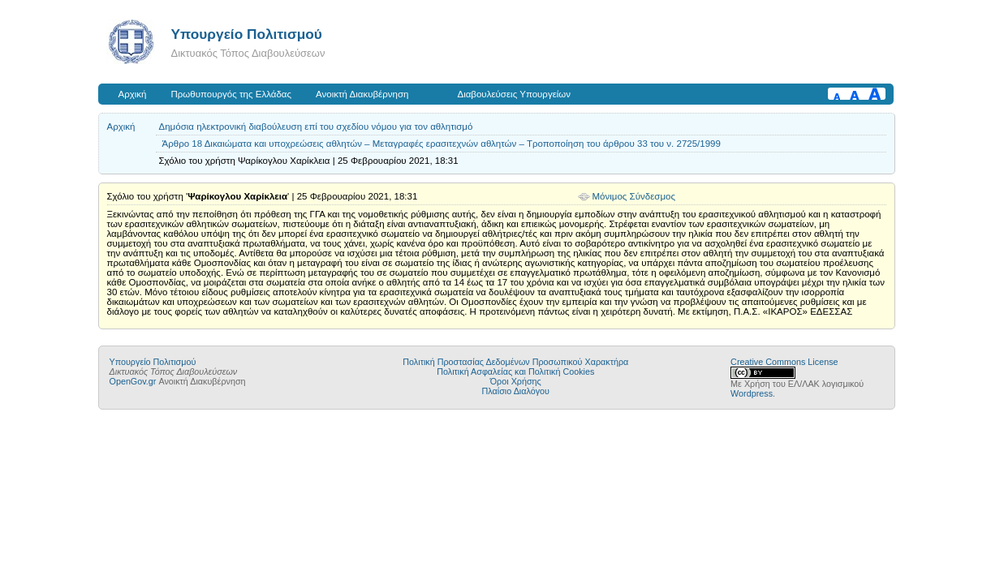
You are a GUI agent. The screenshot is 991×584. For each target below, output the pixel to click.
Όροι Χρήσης (515, 381)
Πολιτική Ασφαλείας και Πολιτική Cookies (515, 371)
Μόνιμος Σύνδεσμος (634, 196)
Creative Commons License (784, 362)
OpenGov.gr (133, 381)
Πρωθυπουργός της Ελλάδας (231, 94)
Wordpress (751, 393)
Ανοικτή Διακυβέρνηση (362, 94)
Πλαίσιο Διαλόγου (515, 391)
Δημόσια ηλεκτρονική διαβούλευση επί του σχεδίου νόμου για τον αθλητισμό (316, 126)
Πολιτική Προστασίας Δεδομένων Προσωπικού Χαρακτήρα (515, 362)
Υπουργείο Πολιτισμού (246, 34)
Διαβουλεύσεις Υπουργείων (514, 94)
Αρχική (132, 94)
